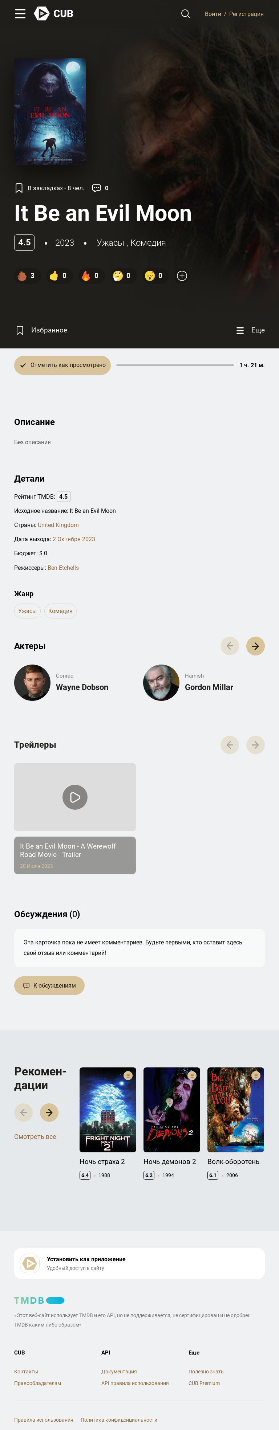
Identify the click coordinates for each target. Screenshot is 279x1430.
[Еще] (249, 330)
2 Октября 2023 (74, 539)
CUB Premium (204, 1383)
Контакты (26, 1371)
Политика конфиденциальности (119, 1420)
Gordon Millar (209, 687)
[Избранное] (40, 330)
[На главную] (54, 14)
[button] (255, 646)
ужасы (110, 243)
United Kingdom (58, 525)
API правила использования (135, 1383)
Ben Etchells (63, 567)
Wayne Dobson (82, 687)
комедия (148, 243)
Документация (119, 1371)
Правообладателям (37, 1383)
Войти (213, 13)
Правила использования (43, 1420)
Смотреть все (35, 1136)
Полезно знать (206, 1371)
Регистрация (246, 13)
